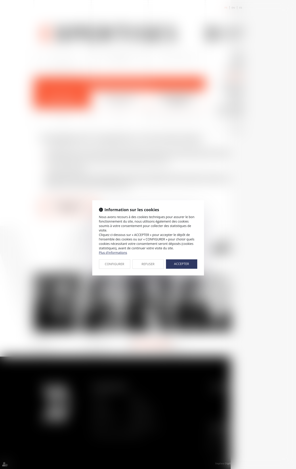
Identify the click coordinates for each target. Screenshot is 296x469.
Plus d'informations (113, 252)
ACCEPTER (181, 264)
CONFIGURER (114, 264)
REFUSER (148, 264)
